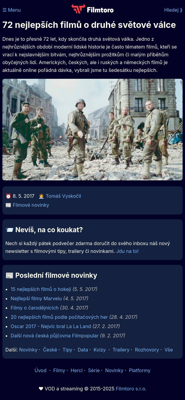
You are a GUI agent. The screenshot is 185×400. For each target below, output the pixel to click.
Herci (77, 370)
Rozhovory (147, 350)
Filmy (59, 370)
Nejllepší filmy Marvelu (36, 298)
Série (94, 370)
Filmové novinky (31, 205)
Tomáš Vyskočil (63, 196)
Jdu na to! (127, 251)
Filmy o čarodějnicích (35, 308)
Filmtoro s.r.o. (131, 389)
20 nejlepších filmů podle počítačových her (59, 317)
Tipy (67, 350)
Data (83, 350)
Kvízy (99, 350)
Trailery (121, 350)
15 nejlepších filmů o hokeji (41, 289)
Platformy (140, 370)
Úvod (41, 370)
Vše (168, 350)
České (50, 350)
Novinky (28, 350)
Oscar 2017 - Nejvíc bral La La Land (51, 326)
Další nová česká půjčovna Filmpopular (55, 336)
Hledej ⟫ (173, 10)
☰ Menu (11, 10)
